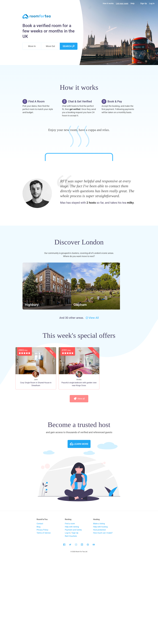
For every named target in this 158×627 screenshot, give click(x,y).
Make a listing (99, 587)
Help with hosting (100, 590)
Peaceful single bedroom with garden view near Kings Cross (79, 447)
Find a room (70, 587)
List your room (122, 3)
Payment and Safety (73, 593)
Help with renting (72, 590)
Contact (40, 587)
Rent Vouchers (71, 599)
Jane (36, 443)
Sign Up (143, 3)
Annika (78, 443)
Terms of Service (44, 596)
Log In (151, 3)
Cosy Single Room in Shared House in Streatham (35, 447)
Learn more (79, 507)
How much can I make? (103, 596)
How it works (108, 3)
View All (92, 380)
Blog (38, 590)
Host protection (99, 593)
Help (132, 3)
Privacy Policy (42, 593)
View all (79, 462)
